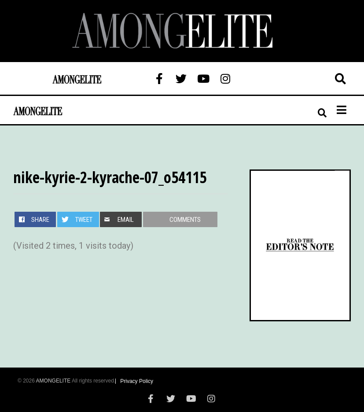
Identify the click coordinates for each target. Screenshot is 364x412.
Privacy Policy (136, 381)
